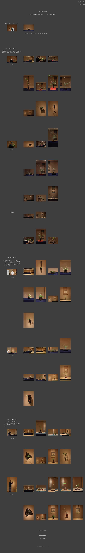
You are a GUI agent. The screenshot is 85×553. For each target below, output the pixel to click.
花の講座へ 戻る (81, 1)
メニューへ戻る (82, 4)
